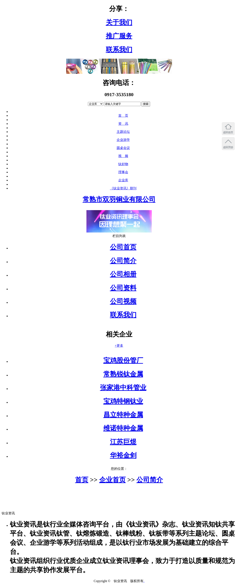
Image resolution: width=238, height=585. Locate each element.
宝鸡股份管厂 (123, 360)
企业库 (123, 180)
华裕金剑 (123, 455)
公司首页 (123, 247)
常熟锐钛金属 (123, 374)
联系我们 (119, 49)
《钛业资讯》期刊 (123, 188)
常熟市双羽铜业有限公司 (119, 199)
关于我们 (119, 22)
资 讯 (123, 123)
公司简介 (123, 260)
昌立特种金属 (123, 414)
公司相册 (123, 274)
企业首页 (112, 479)
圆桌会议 (123, 148)
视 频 (123, 156)
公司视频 (123, 301)
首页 (81, 479)
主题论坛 (123, 131)
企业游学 (123, 140)
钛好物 (123, 164)
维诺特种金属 (123, 428)
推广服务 (119, 36)
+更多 (119, 345)
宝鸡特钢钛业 (123, 401)
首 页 (123, 115)
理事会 (123, 172)
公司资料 (123, 288)
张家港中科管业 (123, 387)
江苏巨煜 (123, 442)
